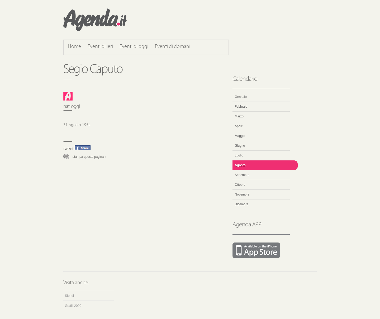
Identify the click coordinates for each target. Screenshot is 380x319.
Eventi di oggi (134, 46)
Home (74, 46)
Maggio (240, 136)
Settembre (242, 175)
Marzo (239, 116)
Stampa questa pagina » (89, 157)
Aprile (239, 126)
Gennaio (241, 97)
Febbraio (241, 106)
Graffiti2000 (73, 306)
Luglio (239, 155)
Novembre (242, 194)
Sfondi (69, 296)
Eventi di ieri (100, 46)
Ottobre (240, 185)
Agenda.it (95, 19)
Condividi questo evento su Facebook (83, 147)
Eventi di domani (172, 46)
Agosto (240, 165)
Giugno (240, 145)
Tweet (68, 148)
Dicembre (241, 204)
